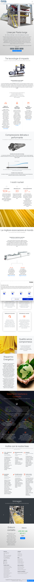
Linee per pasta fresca (7, 568)
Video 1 (12, 48)
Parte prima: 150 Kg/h (21, 566)
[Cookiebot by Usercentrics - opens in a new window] (29, 282)
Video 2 (16, 48)
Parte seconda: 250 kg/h (21, 567)
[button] (3, 515)
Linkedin (5, 561)
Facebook (5, 563)
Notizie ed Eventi (20, 558)
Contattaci (22, 538)
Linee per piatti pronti (6, 571)
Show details (30, 296)
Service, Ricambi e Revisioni (7, 576)
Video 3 (21, 48)
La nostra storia (20, 553)
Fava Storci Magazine (20, 563)
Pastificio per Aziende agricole (22, 569)
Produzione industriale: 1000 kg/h (22, 573)
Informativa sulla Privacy (25, 579)
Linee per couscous (6, 569)
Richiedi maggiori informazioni (17, 50)
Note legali (20, 580)
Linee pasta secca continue (7, 566)
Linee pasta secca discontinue (8, 567)
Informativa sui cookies (15, 580)
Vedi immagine (5, 128)
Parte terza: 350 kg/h (20, 568)
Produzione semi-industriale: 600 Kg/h (23, 572)
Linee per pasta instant (7, 570)
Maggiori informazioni (11, 275)
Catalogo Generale (6, 577)
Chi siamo (19, 552)
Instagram (5, 562)
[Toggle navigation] (32, 1)
